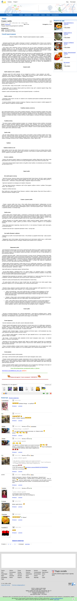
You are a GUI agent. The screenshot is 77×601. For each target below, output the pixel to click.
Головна (10, 1)
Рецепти (20, 577)
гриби (10, 22)
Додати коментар (14, 398)
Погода (19, 572)
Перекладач (4, 573)
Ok (73, 599)
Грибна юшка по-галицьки (68, 33)
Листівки (20, 575)
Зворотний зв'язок (5, 585)
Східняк (3, 501)
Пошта (2, 570)
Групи (43, 577)
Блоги (43, 573)
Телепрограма (37, 572)
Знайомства (29, 573)
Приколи (20, 573)
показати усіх (48, 384)
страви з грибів (24, 22)
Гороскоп (28, 572)
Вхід (67, 1)
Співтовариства (55, 14)
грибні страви (15, 22)
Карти (27, 575)
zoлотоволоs (4, 400)
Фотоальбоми (37, 573)
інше (19, 22)
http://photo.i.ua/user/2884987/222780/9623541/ (36, 467)
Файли (11, 577)
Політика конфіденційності (18, 585)
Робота (11, 570)
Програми (28, 570)
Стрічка (43, 14)
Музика (27, 577)
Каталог (36, 570)
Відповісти (14, 420)
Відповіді (36, 577)
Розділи (15, 1)
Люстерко (4, 514)
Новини (36, 575)
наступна (27, 544)
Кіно (43, 575)
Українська (7, 24)
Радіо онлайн (61, 571)
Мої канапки (67, 62)
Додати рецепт (28, 14)
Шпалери (11, 575)
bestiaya (3, 488)
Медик (4, 18)
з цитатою (20, 420)
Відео (2, 575)
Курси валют (45, 572)
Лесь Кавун (67, 27)
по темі (62, 20)
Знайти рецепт (36, 14)
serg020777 (4, 527)
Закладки (44, 570)
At (2, 413)
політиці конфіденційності (56, 598)
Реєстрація (72, 1)
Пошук (19, 570)
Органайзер (4, 577)
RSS (2, 572)
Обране (48, 14)
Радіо (2, 579)
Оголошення (12, 572)
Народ (11, 573)
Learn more (56, 599)
